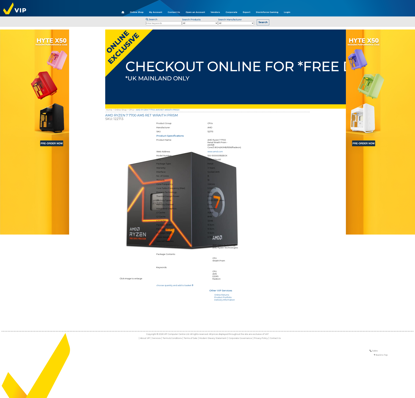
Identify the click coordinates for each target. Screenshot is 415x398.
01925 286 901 (385, 351)
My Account (155, 12)
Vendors (215, 12)
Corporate (231, 12)
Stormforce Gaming (267, 12)
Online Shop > (121, 110)
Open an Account (195, 12)
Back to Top (381, 355)
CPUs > (132, 110)
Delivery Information (224, 300)
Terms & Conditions (172, 338)
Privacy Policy (261, 338)
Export (246, 12)
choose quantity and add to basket (174, 285)
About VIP (145, 338)
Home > (110, 110)
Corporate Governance (240, 338)
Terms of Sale (190, 338)
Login (287, 12)
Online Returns (221, 295)
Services (156, 338)
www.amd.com (215, 151)
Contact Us (174, 12)
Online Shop (136, 12)
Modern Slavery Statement (213, 338)
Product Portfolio (223, 297)
